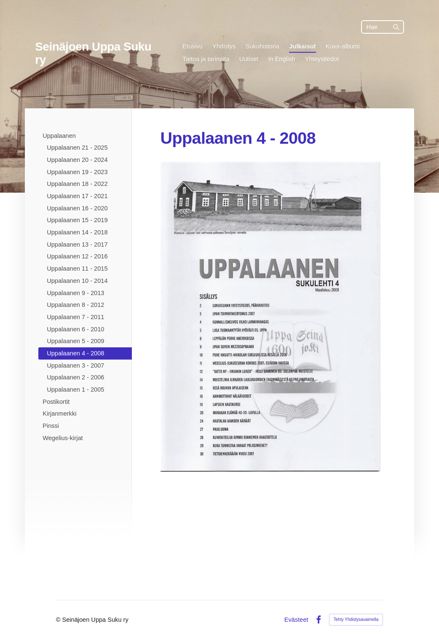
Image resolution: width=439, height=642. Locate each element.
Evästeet (296, 620)
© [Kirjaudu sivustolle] (59, 619)
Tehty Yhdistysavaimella (356, 619)
